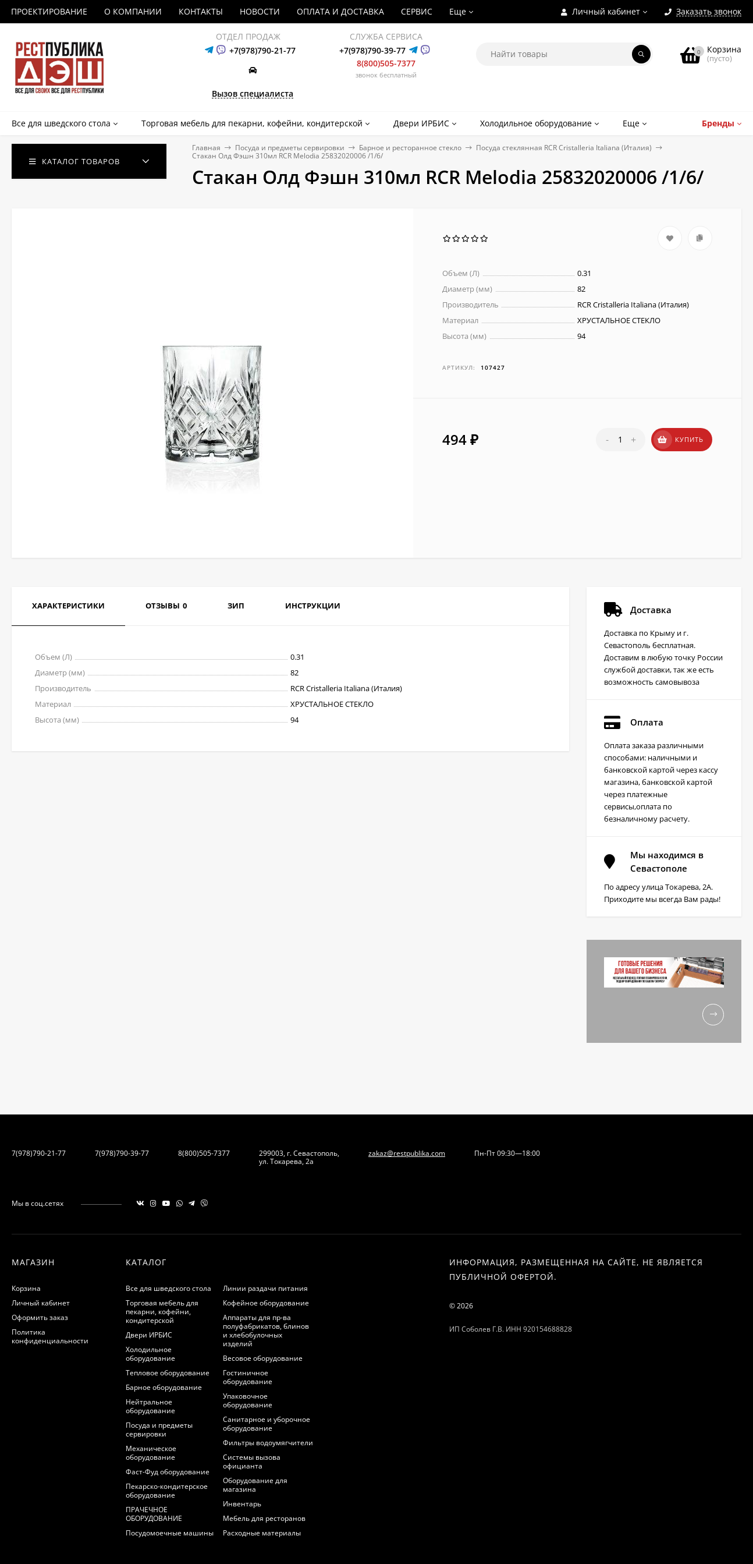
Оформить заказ (40, 1317)
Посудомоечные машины (170, 1533)
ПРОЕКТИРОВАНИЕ (49, 11)
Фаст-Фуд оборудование (167, 1472)
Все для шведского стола (168, 1288)
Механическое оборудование (151, 1452)
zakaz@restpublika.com (406, 1153)
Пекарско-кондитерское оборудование (167, 1490)
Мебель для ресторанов (264, 1518)
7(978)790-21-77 (39, 1153)
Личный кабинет (41, 1303)
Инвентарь (242, 1504)
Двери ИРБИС (149, 1335)
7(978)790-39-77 (122, 1153)
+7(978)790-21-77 (262, 50)
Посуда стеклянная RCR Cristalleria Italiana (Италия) (564, 148)
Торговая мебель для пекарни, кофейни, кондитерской (162, 1311)
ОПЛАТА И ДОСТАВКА (340, 11)
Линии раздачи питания (265, 1288)
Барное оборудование (164, 1387)
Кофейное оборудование (266, 1303)
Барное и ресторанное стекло (410, 148)
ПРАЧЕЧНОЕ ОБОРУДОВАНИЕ (154, 1514)
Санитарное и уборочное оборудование (266, 1423)
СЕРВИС (416, 11)
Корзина (26, 1288)
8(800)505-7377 (386, 63)
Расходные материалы (262, 1533)
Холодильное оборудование (150, 1353)
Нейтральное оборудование (150, 1406)
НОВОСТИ (260, 11)
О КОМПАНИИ (133, 11)
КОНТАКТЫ (201, 11)
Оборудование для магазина (255, 1484)
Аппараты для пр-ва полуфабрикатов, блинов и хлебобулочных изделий (266, 1330)
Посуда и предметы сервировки (289, 148)
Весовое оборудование (263, 1358)
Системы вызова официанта (251, 1461)
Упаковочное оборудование (247, 1400)
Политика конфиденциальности (50, 1336)
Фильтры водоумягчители (268, 1443)
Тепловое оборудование (167, 1373)
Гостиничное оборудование (247, 1377)
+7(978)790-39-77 (372, 50)
